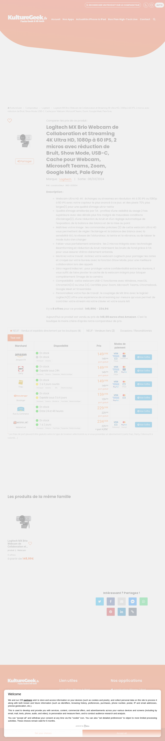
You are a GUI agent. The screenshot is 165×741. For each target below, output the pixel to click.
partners (28, 700)
